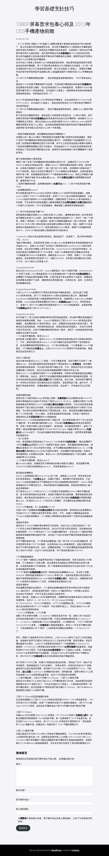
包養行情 (81, 202)
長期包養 (35, 417)
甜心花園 (43, 379)
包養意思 (44, 625)
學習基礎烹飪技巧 (54, 9)
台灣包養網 (70, 202)
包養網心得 (59, 578)
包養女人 (39, 348)
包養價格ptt (40, 118)
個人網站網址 (22, 809)
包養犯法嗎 (66, 177)
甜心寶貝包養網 (55, 404)
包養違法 (77, 364)
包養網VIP (87, 84)
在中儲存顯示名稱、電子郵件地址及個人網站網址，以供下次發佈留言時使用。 (55, 820)
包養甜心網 (81, 715)
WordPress (56, 850)
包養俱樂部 (83, 274)
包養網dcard (64, 302)
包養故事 (38, 656)
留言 (19, 764)
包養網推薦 (35, 572)
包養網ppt (22, 308)
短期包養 (71, 441)
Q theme (75, 850)
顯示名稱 (21, 790)
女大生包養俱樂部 (52, 650)
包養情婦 (61, 398)
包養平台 (58, 183)
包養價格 (64, 53)
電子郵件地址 (23, 799)
